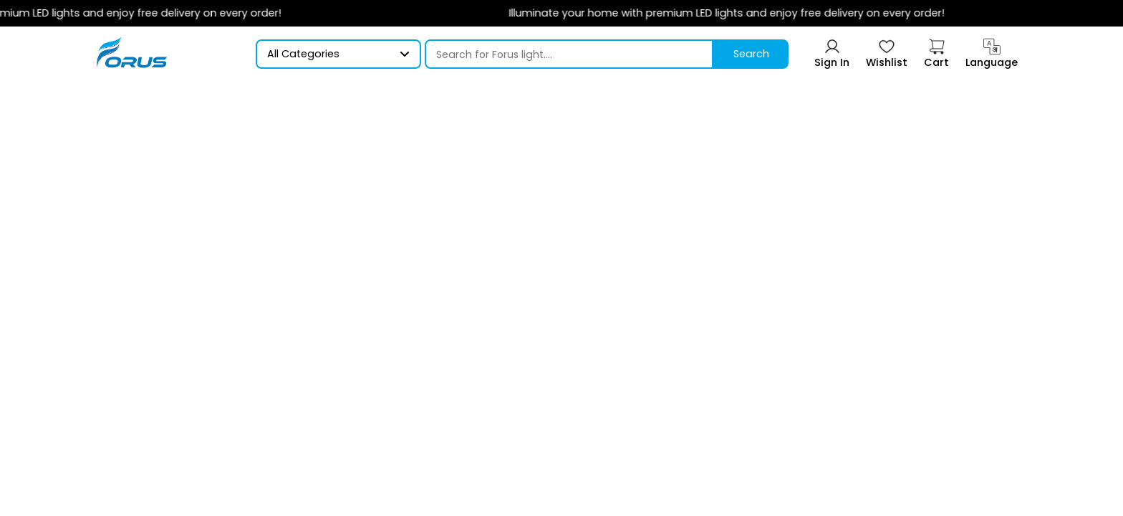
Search (751, 54)
